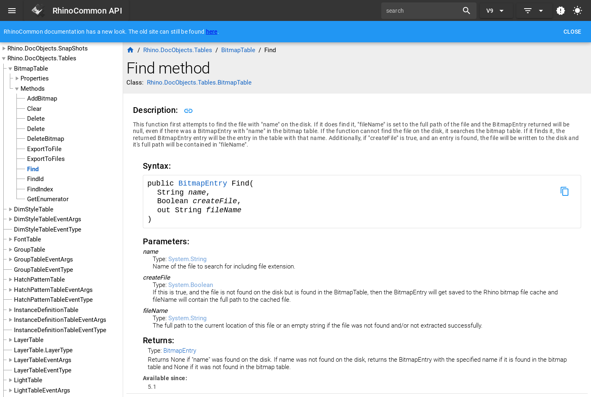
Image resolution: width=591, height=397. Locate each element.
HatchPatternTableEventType (53, 299)
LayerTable (29, 340)
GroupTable (29, 249)
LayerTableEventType (42, 370)
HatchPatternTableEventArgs (53, 290)
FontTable (27, 239)
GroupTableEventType (43, 269)
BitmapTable (31, 68)
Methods (33, 88)
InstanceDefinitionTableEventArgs (60, 320)
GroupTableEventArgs (43, 259)
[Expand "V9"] (496, 10)
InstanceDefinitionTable (46, 310)
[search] (422, 10)
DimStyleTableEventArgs (47, 219)
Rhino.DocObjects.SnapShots (47, 48)
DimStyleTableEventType (47, 229)
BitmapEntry (205, 183)
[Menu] (12, 11)
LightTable (28, 380)
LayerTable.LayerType (43, 350)
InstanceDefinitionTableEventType (60, 330)
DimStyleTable (33, 209)
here (212, 31)
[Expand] (534, 10)
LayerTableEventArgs (42, 360)
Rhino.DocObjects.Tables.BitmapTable (199, 82)
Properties (35, 78)
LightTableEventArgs (42, 390)
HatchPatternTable (39, 279)
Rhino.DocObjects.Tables (41, 58)
